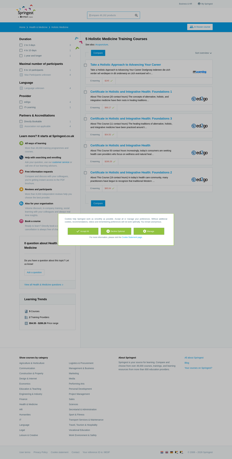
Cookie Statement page (132, 237)
